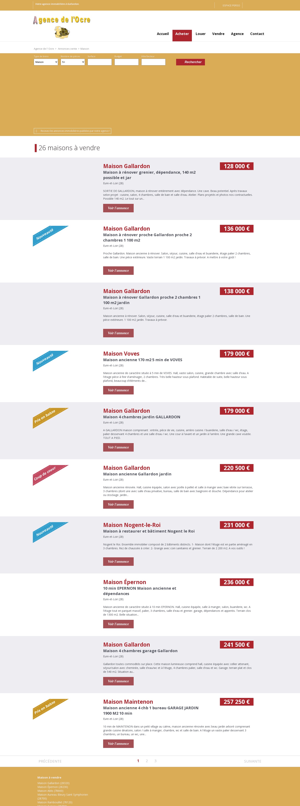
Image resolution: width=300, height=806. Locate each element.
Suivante (252, 701)
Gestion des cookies (182, 780)
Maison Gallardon (126, 105)
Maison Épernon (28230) (52, 726)
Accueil (163, 33)
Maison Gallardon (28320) (53, 723)
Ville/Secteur (148, 56)
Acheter (182, 33)
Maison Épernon (124, 521)
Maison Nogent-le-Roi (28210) (56, 753)
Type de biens (41, 56)
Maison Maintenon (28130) (54, 750)
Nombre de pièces (70, 56)
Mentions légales (113, 780)
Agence (237, 33)
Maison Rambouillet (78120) (54, 742)
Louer (201, 33)
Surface (91, 56)
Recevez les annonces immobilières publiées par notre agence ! (75, 70)
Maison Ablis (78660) (50, 730)
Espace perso (231, 5)
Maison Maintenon (128, 641)
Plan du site (157, 780)
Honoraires (137, 780)
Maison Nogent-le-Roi (132, 464)
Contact (257, 33)
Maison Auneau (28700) (52, 746)
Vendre (218, 33)
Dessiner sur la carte (170, 62)
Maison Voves (121, 293)
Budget (118, 56)
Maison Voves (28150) (51, 757)
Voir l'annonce (118, 148)
